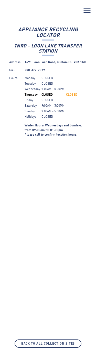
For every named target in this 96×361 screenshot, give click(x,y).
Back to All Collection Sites (48, 343)
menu (87, 10)
